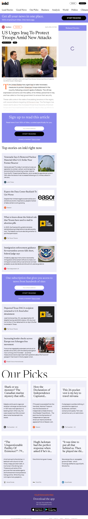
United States (6, 42)
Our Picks (34, 10)
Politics (74, 10)
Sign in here (36, 139)
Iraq (15, 42)
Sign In (73, 3)
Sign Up (82, 3)
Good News (21, 10)
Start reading (74, 18)
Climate (84, 10)
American (28, 87)
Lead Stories (7, 10)
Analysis (56, 10)
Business (45, 10)
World (65, 10)
